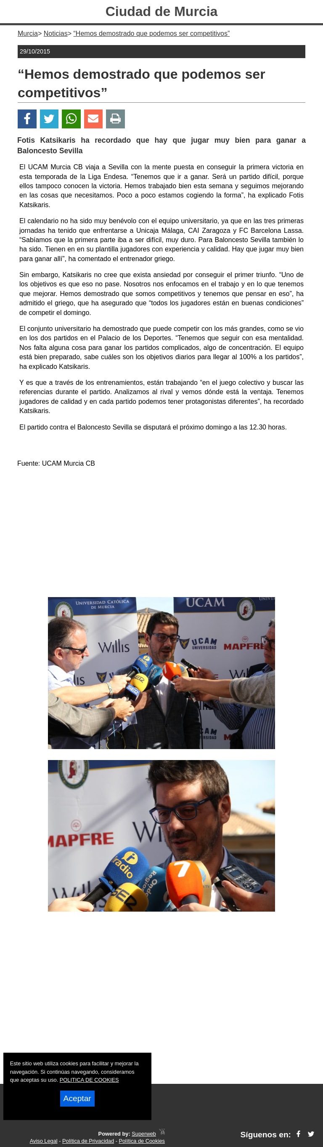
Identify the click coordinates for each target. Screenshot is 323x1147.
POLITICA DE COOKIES (89, 1080)
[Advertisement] (161, 534)
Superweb (144, 1134)
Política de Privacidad (88, 1141)
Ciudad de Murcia (162, 11)
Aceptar (77, 1098)
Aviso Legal (44, 1141)
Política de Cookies (142, 1141)
